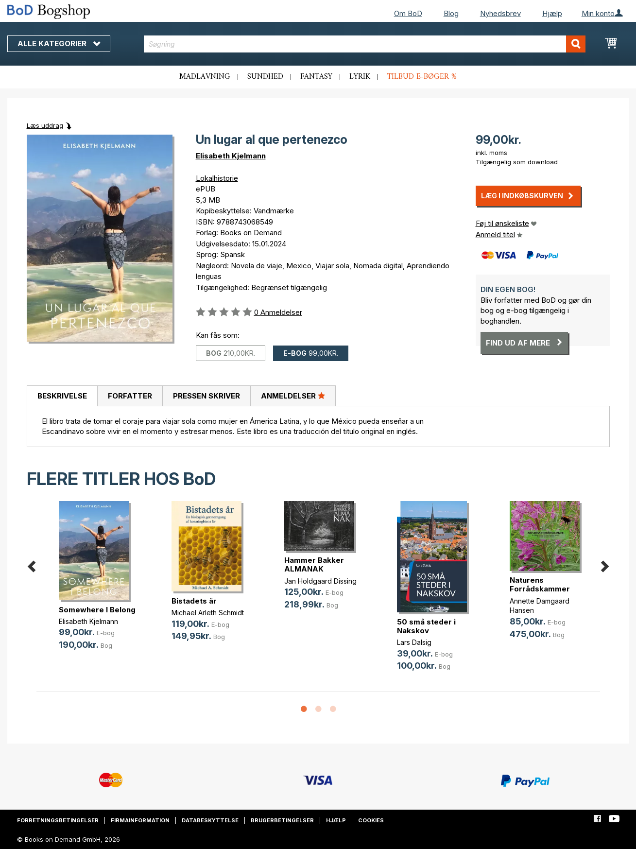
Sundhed (265, 77)
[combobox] (364, 43)
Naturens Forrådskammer (540, 584)
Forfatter (130, 395)
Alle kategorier (58, 43)
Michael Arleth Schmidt (208, 612)
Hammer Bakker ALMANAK (314, 564)
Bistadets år (194, 601)
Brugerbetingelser (282, 820)
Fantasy (316, 77)
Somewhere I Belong (97, 609)
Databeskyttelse (210, 820)
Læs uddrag (45, 125)
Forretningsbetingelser (58, 820)
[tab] (62, 396)
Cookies (371, 820)
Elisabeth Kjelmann (231, 155)
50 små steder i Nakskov (426, 626)
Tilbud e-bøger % (422, 77)
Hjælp (552, 13)
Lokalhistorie (217, 178)
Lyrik (359, 77)
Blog (451, 13)
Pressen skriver (206, 395)
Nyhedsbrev (500, 13)
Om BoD (408, 13)
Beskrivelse (62, 395)
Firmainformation (140, 820)
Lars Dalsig (414, 642)
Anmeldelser (293, 395)
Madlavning (204, 77)
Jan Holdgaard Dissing (320, 581)
